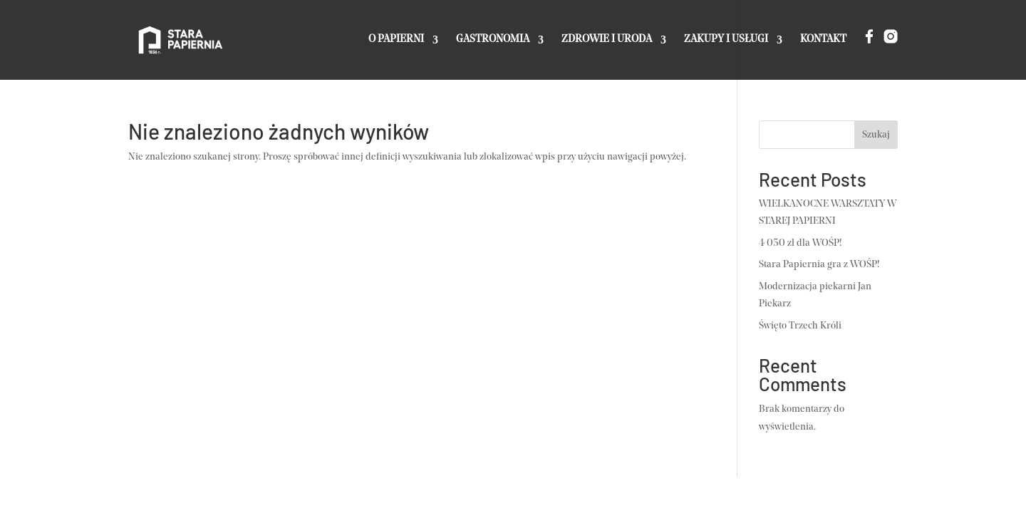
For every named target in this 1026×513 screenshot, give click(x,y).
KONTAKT (823, 40)
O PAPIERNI (396, 40)
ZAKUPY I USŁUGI (726, 40)
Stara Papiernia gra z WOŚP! (819, 264)
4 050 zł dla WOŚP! (800, 243)
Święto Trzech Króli (800, 326)
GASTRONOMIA (492, 40)
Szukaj (876, 135)
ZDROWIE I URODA (606, 40)
